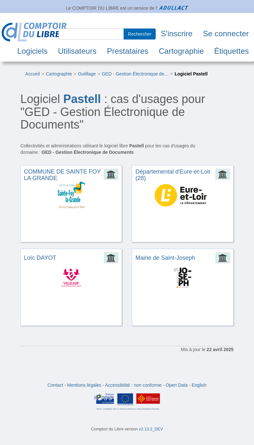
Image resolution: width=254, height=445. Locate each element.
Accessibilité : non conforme (133, 385)
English (199, 385)
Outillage (87, 73)
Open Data (177, 385)
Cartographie (181, 51)
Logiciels (32, 51)
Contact (55, 385)
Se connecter (226, 33)
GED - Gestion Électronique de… (135, 73)
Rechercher (139, 34)
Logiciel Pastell (191, 73)
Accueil (32, 73)
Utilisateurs (77, 51)
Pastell (82, 99)
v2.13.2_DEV (151, 429)
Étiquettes (231, 51)
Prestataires (127, 51)
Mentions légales (84, 385)
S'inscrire (177, 33)
